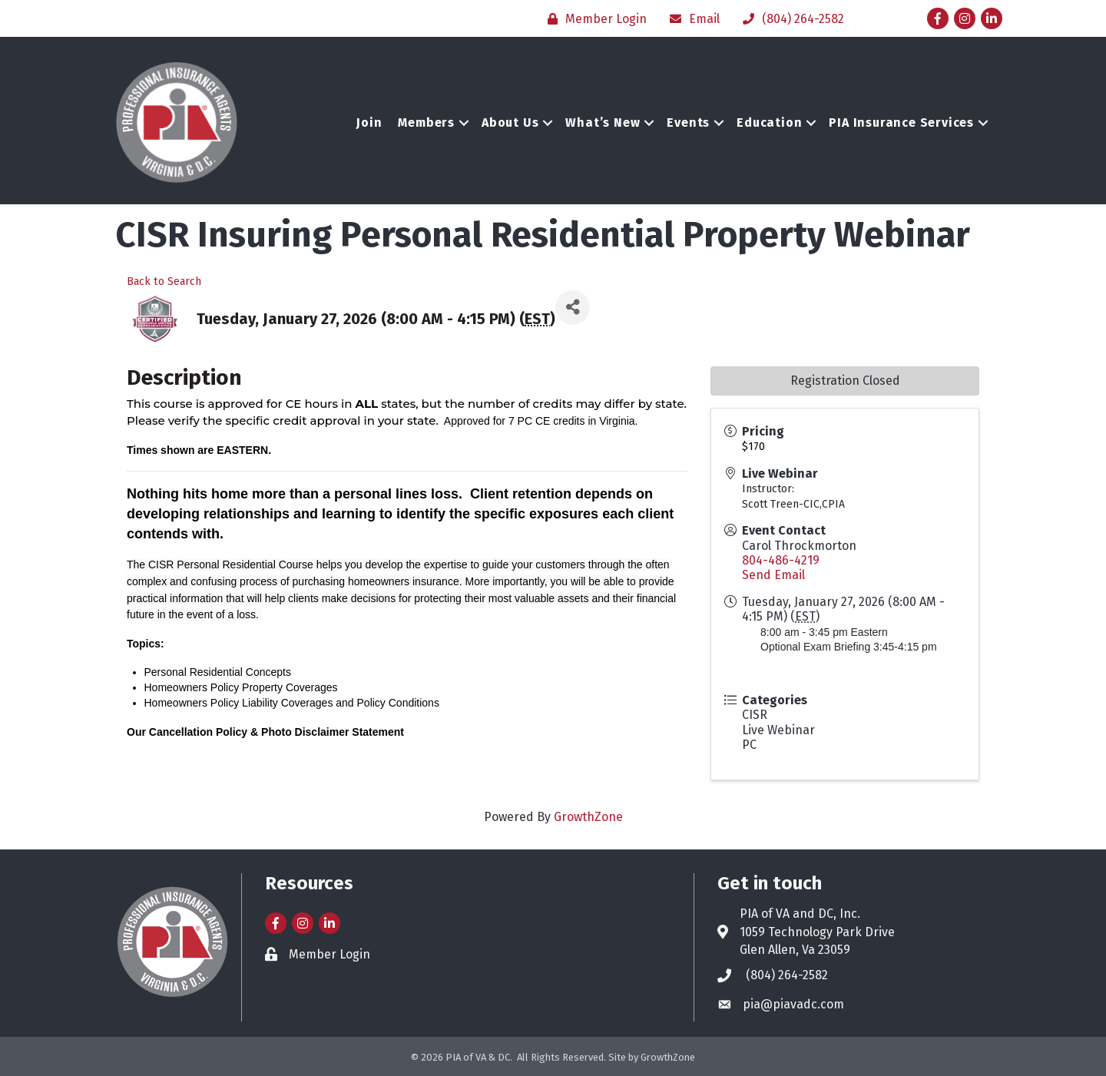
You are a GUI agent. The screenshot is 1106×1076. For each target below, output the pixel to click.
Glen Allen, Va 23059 (795, 949)
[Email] (691, 19)
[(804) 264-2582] (789, 19)
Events (688, 122)
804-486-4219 (781, 560)
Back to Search (164, 281)
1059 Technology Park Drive (817, 932)
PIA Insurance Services (901, 122)
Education (769, 122)
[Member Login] (593, 19)
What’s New (602, 122)
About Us (510, 122)
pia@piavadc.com (793, 1004)
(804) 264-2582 (787, 975)
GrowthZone (588, 816)
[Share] (572, 307)
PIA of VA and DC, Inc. (800, 913)
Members (426, 122)
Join (369, 122)
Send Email (773, 575)
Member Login (329, 954)
